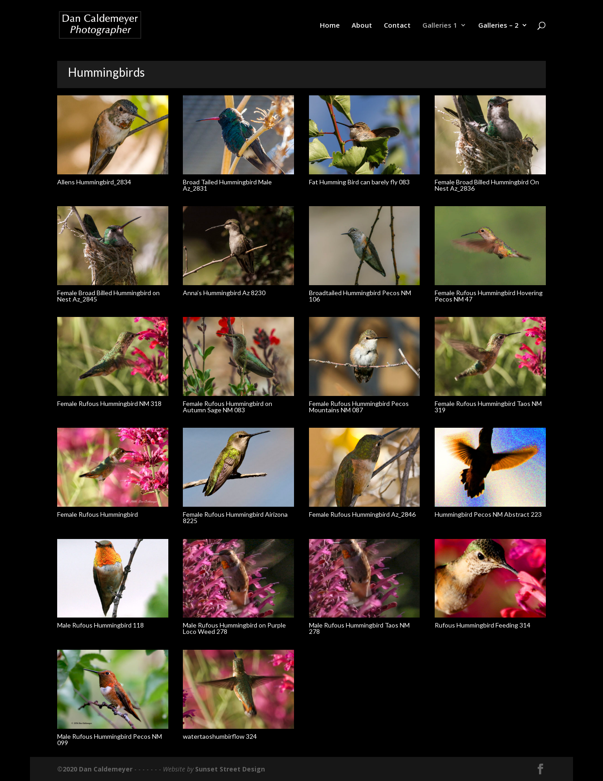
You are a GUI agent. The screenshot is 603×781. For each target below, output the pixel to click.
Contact (397, 26)
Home (330, 26)
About (362, 26)
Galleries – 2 (498, 26)
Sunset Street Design (230, 769)
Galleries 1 (439, 26)
